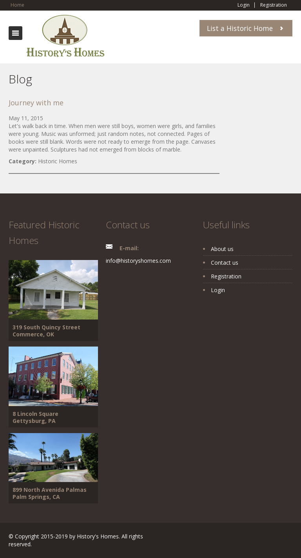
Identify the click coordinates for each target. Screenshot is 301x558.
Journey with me (36, 102)
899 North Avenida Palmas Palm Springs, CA (50, 493)
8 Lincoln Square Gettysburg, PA (35, 417)
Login (244, 5)
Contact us (224, 262)
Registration (273, 5)
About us (222, 249)
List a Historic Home (240, 28)
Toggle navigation (15, 33)
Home (17, 5)
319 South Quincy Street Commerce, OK (46, 330)
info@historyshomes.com (138, 260)
